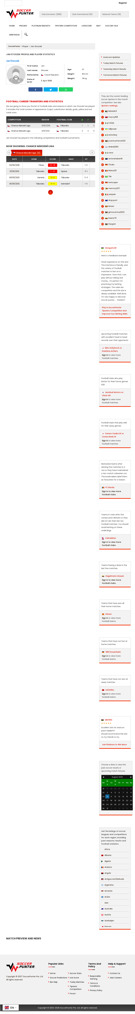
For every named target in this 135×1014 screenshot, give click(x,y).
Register (123, 3)
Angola (106, 873)
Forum (73, 993)
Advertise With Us (47, 3)
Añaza (107, 614)
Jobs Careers (116, 977)
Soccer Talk (111, 25)
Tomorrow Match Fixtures (115, 75)
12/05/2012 (14, 171)
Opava (64, 171)
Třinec (41, 165)
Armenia (106, 891)
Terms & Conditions (95, 984)
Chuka (107, 164)
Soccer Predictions (58, 977)
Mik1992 (106, 720)
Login (108, 3)
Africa (105, 849)
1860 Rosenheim (111, 652)
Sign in (105, 355)
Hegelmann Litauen (113, 576)
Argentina (107, 885)
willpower (109, 129)
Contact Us (65, 3)
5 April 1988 (46, 80)
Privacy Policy (96, 990)
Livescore (87, 25)
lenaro (107, 206)
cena (107, 152)
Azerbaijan (107, 920)
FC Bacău (108, 487)
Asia (104, 902)
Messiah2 (109, 111)
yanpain (108, 194)
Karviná (41, 177)
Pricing (23, 25)
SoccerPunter (14, 46)
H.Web (107, 123)
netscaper (109, 182)
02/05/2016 (14, 165)
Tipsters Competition (66, 25)
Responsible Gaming (95, 977)
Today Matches (77, 982)
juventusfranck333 (113, 140)
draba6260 (109, 146)
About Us (31, 3)
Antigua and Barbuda (112, 879)
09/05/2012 (14, 177)
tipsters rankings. (109, 105)
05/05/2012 (14, 183)
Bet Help (53, 982)
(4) (26, 152)
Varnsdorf (65, 183)
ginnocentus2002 (112, 212)
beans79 (108, 218)
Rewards (79, 3)
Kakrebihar (109, 538)
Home (12, 25)
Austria (106, 914)
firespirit (108, 224)
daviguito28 (108, 248)
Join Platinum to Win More (114, 744)
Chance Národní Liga (19, 125)
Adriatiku (108, 690)
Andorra (106, 867)
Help (98, 25)
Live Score (74, 977)
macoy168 (109, 117)
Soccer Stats (75, 973)
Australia (106, 908)
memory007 (110, 188)
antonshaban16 (111, 158)
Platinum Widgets (41, 25)
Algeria (106, 861)
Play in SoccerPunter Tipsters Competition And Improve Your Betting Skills (114, 310)
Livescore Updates (111, 57)
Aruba (105, 897)
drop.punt (109, 200)
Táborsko (63, 125)
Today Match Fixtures (113, 63)
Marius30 (109, 170)
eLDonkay (109, 135)
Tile (106, 176)
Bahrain (106, 926)
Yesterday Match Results (114, 69)
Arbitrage (14, 34)
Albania (106, 855)
